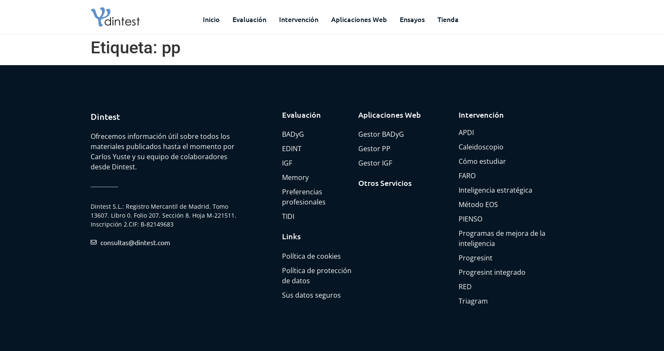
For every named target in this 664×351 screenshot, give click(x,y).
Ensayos (412, 19)
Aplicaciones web (359, 19)
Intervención (298, 19)
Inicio (211, 19)
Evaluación (249, 19)
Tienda (448, 19)
